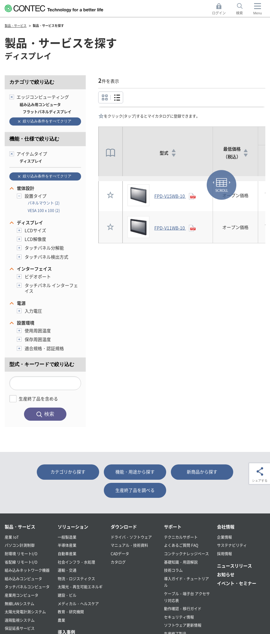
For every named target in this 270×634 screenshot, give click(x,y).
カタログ (118, 562)
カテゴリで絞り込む (31, 82)
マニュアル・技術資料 (129, 545)
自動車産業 (67, 553)
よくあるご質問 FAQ (181, 545)
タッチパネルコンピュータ (27, 586)
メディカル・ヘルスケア (78, 603)
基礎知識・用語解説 (181, 562)
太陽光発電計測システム (25, 611)
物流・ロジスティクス (76, 578)
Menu (257, 13)
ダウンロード (124, 526)
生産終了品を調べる (135, 490)
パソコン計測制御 (20, 545)
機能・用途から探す (135, 471)
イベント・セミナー (236, 583)
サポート (172, 526)
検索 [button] (243, 9)
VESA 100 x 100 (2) (44, 210)
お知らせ (225, 574)
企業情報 (224, 537)
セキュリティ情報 (179, 617)
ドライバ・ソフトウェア (131, 537)
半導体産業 (67, 545)
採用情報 (224, 553)
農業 (61, 620)
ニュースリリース (234, 565)
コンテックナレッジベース (186, 553)
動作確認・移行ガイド (182, 608)
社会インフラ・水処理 (76, 562)
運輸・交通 (67, 570)
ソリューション (73, 526)
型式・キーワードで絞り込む (41, 364)
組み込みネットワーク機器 (27, 570)
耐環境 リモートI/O (21, 553)
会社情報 (225, 526)
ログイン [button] (220, 9)
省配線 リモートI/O (21, 562)
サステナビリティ (232, 545)
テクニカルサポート (181, 537)
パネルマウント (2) (44, 203)
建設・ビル (67, 595)
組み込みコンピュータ (23, 578)
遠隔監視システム (20, 620)
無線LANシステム (19, 603)
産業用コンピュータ (21, 595)
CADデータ (120, 553)
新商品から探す (202, 471)
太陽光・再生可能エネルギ (80, 586)
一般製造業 (67, 537)
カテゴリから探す (68, 471)
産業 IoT (12, 537)
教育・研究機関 (71, 611)
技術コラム (173, 570)
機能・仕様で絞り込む (34, 138)
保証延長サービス (20, 628)
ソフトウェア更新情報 (182, 625)
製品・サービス (20, 526)
